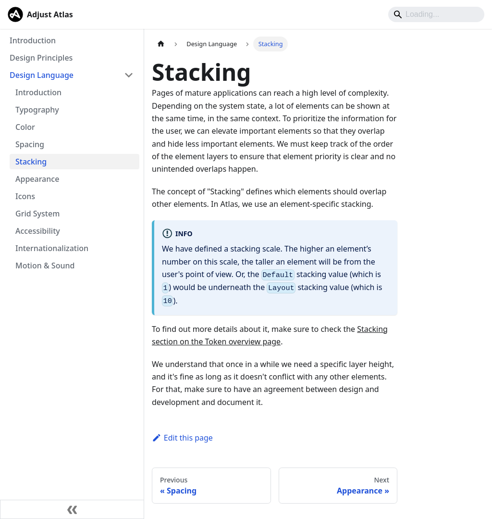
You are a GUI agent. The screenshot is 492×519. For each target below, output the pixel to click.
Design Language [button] (42, 75)
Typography (37, 109)
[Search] (436, 14)
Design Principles (41, 57)
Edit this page (182, 437)
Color (25, 127)
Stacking (31, 161)
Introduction (33, 40)
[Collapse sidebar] (72, 509)
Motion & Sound (44, 265)
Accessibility (37, 231)
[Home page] (161, 44)
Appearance (37, 179)
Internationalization (51, 248)
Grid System (37, 213)
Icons (25, 196)
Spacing (29, 144)
